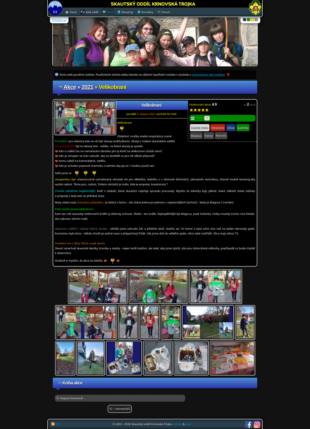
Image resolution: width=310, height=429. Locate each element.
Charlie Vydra (199, 127)
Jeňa (188, 424)
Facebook (248, 424)
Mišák (178, 424)
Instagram (257, 424)
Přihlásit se (59, 20)
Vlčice (230, 127)
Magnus (196, 135)
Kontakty (147, 12)
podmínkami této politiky (208, 74)
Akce (70, 87)
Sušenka (242, 127)
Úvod (73, 12)
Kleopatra (217, 127)
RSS (58, 424)
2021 (87, 87)
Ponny (209, 135)
